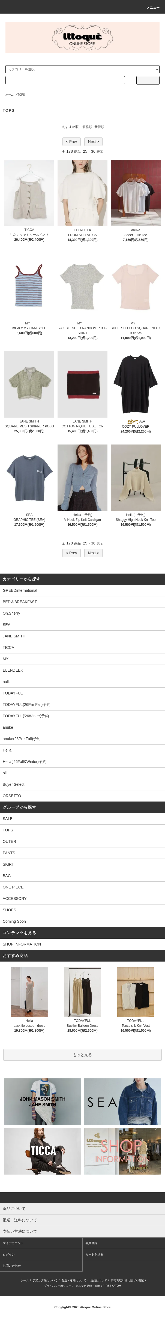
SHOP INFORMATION (22, 944)
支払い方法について (45, 1280)
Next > (93, 141)
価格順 (87, 127)
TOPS (21, 94)
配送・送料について (74, 1280)
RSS (109, 1285)
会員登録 (91, 1243)
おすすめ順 (70, 127)
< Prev (71, 141)
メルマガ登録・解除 (88, 1285)
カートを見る (94, 1254)
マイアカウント (13, 1243)
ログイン (9, 1254)
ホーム (9, 94)
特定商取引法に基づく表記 (127, 1280)
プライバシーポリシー (57, 1285)
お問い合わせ (12, 1265)
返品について (99, 1280)
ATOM (117, 1285)
